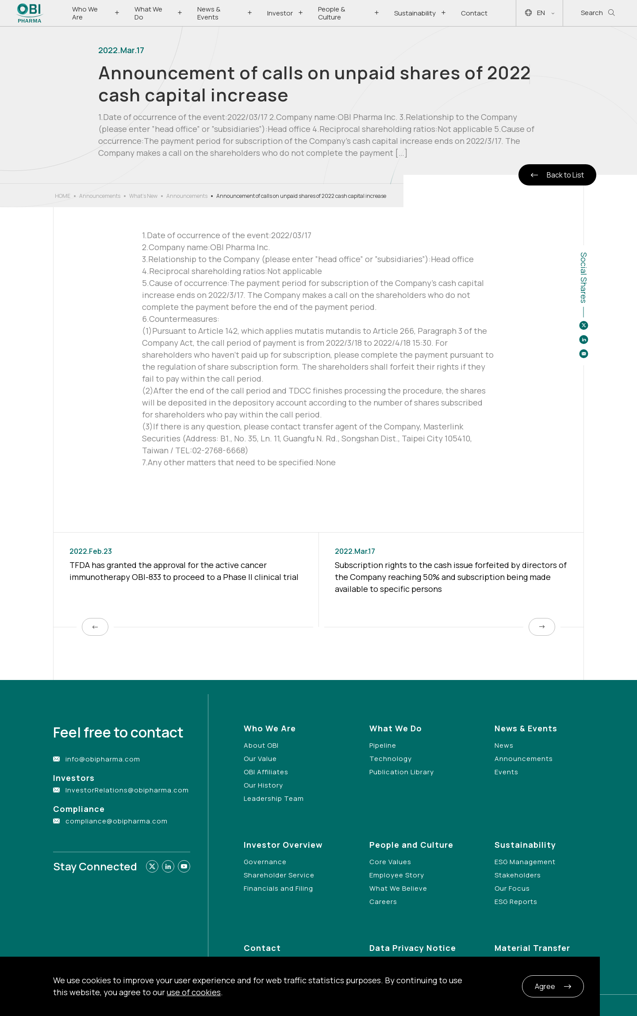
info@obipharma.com (102, 759)
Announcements (99, 196)
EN (539, 13)
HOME (62, 196)
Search (598, 13)
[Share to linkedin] (583, 339)
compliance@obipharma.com (116, 821)
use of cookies (194, 992)
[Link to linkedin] (168, 866)
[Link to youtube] (184, 866)
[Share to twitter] (583, 325)
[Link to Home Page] (30, 13)
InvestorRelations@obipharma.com (127, 790)
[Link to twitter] (152, 866)
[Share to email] (583, 353)
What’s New (143, 196)
